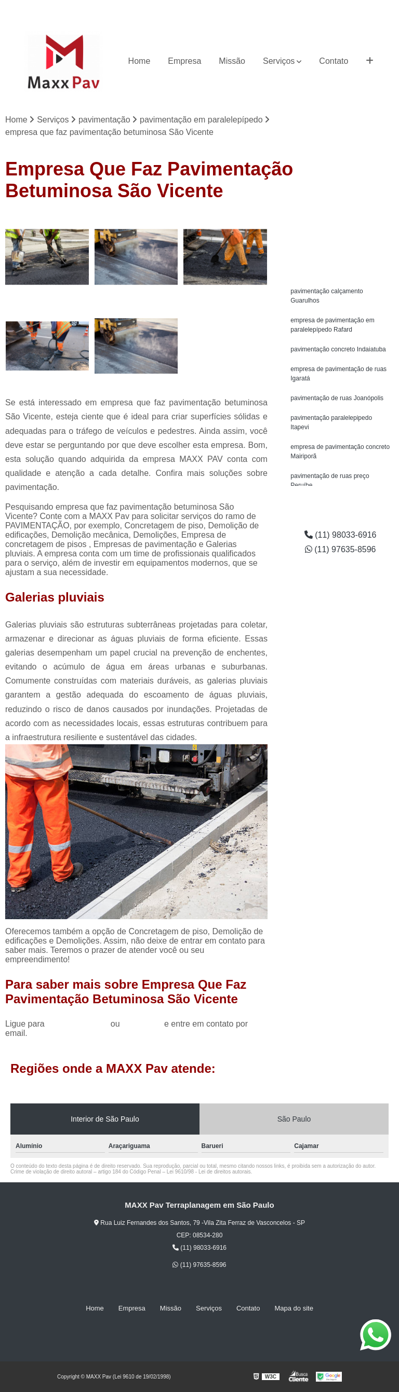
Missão (232, 61)
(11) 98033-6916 (302, 8)
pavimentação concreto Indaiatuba (337, 349)
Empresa (184, 61)
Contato (333, 61)
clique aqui (142, 1023)
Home (139, 61)
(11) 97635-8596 (365, 8)
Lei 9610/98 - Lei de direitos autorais (209, 1172)
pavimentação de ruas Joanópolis (336, 398)
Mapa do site (293, 1308)
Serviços (279, 61)
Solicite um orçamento (340, 224)
